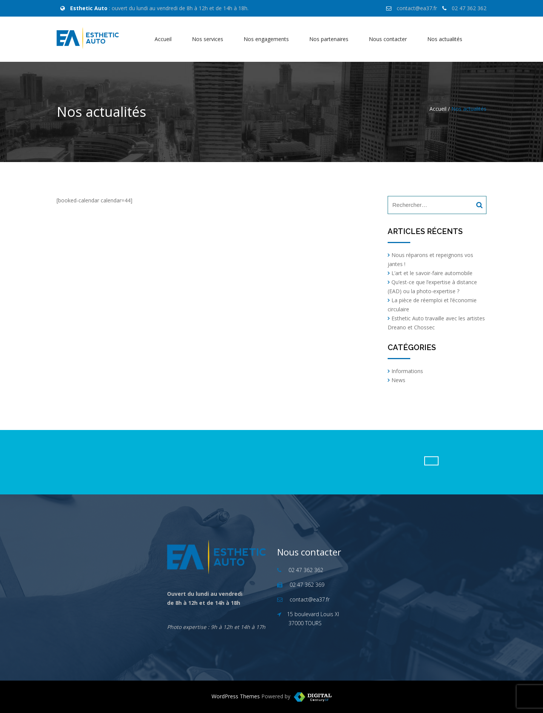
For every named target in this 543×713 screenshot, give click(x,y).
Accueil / (439, 108)
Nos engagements (266, 39)
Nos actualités (444, 39)
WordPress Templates (312, 697)
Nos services (207, 39)
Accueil (163, 39)
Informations (407, 371)
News (398, 380)
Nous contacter (388, 39)
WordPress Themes (236, 696)
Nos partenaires (328, 39)
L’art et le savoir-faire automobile (431, 273)
